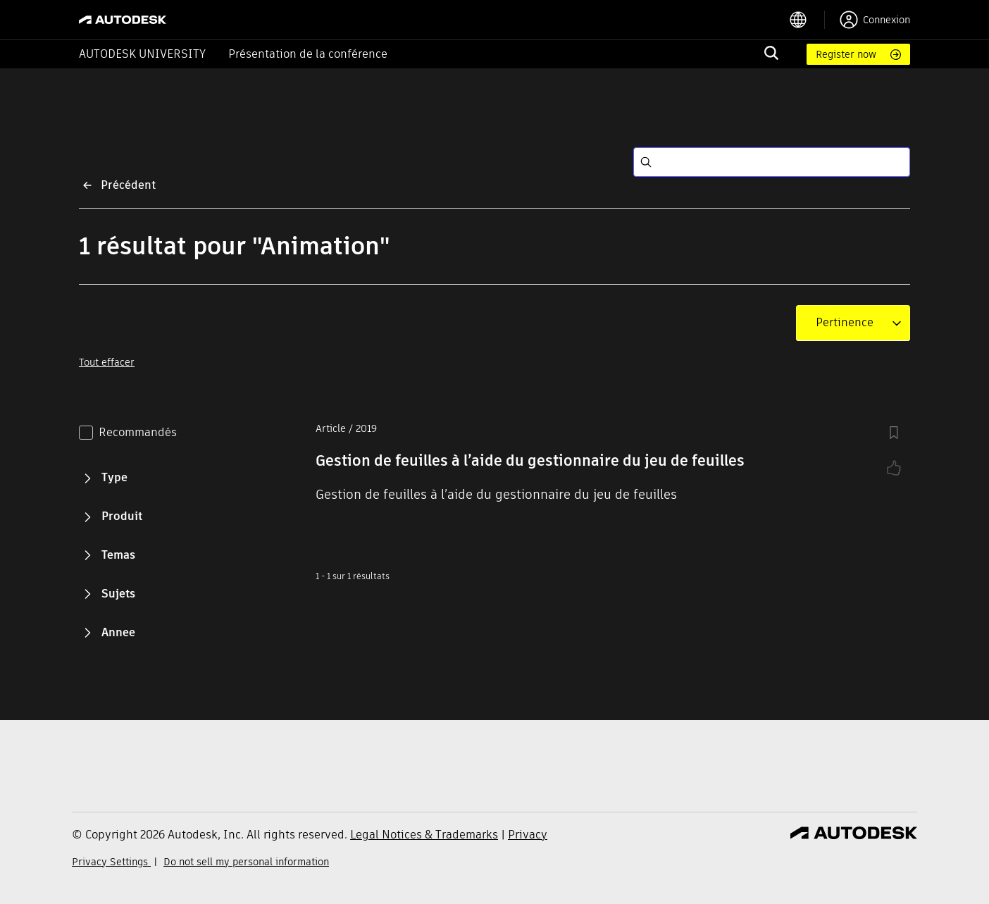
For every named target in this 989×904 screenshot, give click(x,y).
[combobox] (844, 323)
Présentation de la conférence (307, 54)
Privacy (527, 834)
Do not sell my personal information (246, 862)
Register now (846, 54)
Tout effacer (107, 362)
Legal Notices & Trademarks (424, 834)
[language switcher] (807, 20)
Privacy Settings (111, 862)
